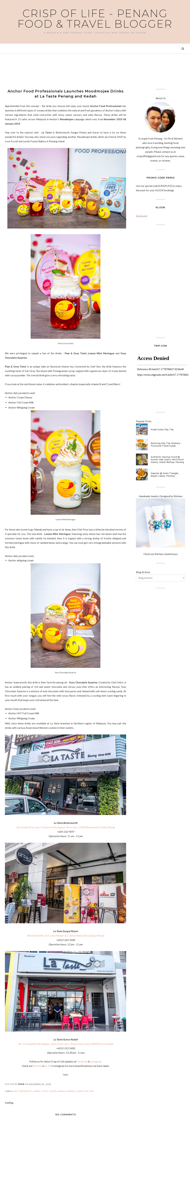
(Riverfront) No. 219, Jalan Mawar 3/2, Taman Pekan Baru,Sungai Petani (65, 935)
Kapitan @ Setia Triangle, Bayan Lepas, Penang (165, 474)
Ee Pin (48, 1065)
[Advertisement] (64, 70)
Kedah (61, 1091)
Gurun (53, 1091)
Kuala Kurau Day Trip (162, 429)
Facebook (82, 1061)
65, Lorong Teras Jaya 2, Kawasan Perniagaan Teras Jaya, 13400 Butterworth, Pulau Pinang (65, 827)
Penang (71, 1091)
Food (44, 1091)
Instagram (95, 1061)
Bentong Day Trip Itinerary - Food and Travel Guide (166, 444)
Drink (36, 1091)
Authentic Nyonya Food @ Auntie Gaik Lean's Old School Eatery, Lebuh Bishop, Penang (167, 459)
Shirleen (37, 1065)
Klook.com (141, 215)
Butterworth (23, 1091)
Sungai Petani (85, 1091)
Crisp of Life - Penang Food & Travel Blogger (95, 18)
